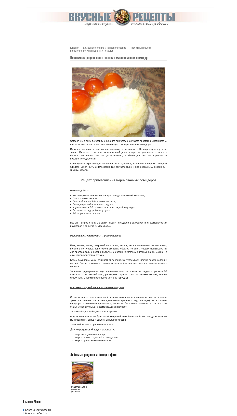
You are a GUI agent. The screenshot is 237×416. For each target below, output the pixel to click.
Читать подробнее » (203, 104)
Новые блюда (182, 75)
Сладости (30, 127)
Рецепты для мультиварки (39, 106)
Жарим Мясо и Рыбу (36, 79)
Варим (199, 32)
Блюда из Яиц (32, 61)
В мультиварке (61, 32)
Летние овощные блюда (186, 138)
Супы (162, 32)
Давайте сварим (33, 68)
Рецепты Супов (33, 123)
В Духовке (81, 32)
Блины (97, 32)
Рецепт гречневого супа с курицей (191, 109)
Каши (28, 82)
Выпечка (111, 32)
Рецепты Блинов (34, 92)
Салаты (138, 32)
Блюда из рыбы (33, 58)
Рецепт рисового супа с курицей (190, 82)
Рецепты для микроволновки (40, 103)
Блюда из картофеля (36, 54)
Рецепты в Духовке (35, 96)
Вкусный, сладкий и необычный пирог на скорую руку (190, 197)
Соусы (151, 32)
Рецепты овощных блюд (38, 113)
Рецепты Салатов (34, 116)
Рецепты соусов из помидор (90, 334)
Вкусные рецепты (36, 32)
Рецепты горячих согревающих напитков (190, 168)
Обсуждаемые (204, 75)
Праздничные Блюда (36, 89)
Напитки (29, 85)
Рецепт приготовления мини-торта (93, 340)
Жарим (186, 32)
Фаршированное (34, 134)
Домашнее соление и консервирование (104, 48)
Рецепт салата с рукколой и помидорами (96, 337)
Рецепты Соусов (34, 120)
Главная (74, 48)
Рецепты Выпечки (34, 99)
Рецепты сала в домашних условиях (79, 389)
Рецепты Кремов (34, 110)
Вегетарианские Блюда (37, 65)
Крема (124, 32)
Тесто (174, 32)
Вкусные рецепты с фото (131, 407)
